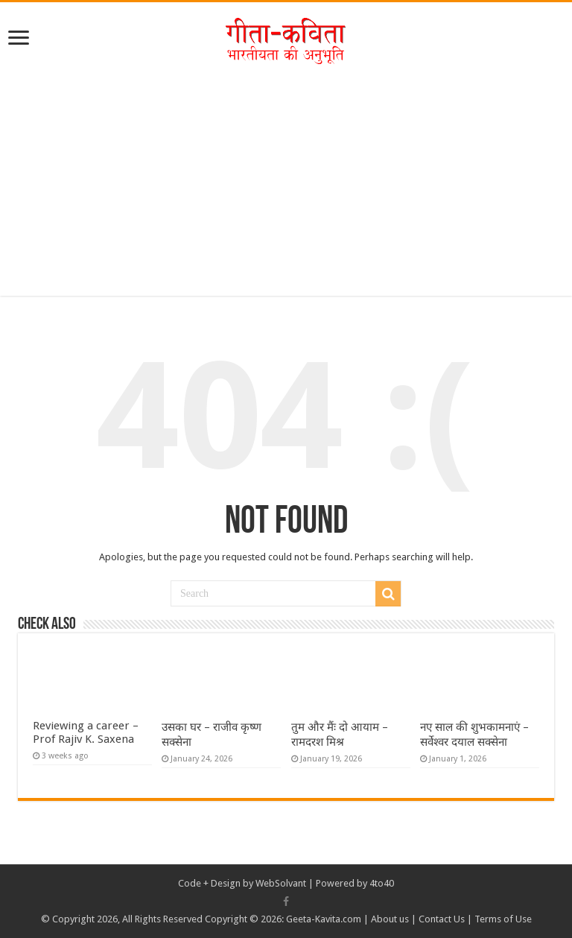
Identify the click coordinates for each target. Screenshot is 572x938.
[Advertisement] (286, 191)
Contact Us (442, 919)
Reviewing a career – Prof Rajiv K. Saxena (86, 732)
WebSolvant (280, 883)
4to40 (381, 883)
